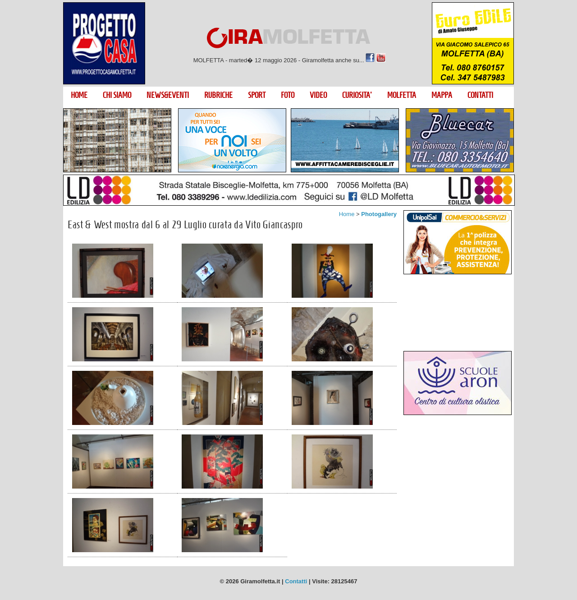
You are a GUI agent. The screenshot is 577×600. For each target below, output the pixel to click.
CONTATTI (480, 95)
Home (347, 214)
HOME (79, 95)
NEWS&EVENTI (168, 95)
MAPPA (441, 95)
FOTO (287, 95)
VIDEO (318, 95)
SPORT (257, 95)
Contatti (296, 581)
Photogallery (379, 214)
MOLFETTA (401, 95)
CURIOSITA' (357, 95)
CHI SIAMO (117, 95)
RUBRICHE (218, 95)
